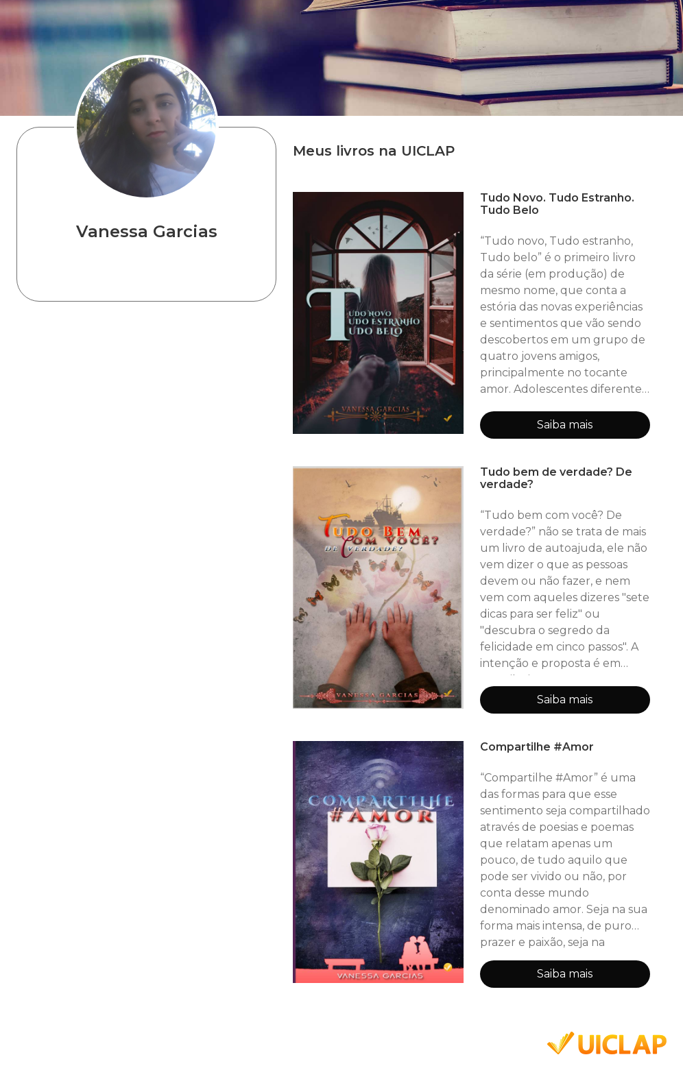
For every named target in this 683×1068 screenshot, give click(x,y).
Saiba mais (564, 424)
